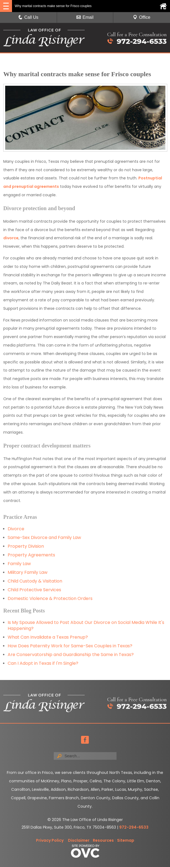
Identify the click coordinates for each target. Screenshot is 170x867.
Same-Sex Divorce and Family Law (44, 537)
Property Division (26, 546)
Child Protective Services (34, 590)
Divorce (16, 529)
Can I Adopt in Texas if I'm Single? (43, 663)
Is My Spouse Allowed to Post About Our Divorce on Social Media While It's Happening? (86, 625)
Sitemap (125, 840)
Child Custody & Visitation (35, 581)
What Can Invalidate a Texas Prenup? (48, 637)
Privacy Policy (50, 840)
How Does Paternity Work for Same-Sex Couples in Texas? (70, 646)
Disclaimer (79, 840)
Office (141, 17)
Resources (103, 840)
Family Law (19, 563)
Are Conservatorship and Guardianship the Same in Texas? (71, 654)
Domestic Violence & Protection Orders (50, 598)
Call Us (28, 17)
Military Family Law (27, 572)
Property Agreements (32, 555)
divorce (11, 238)
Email (84, 17)
